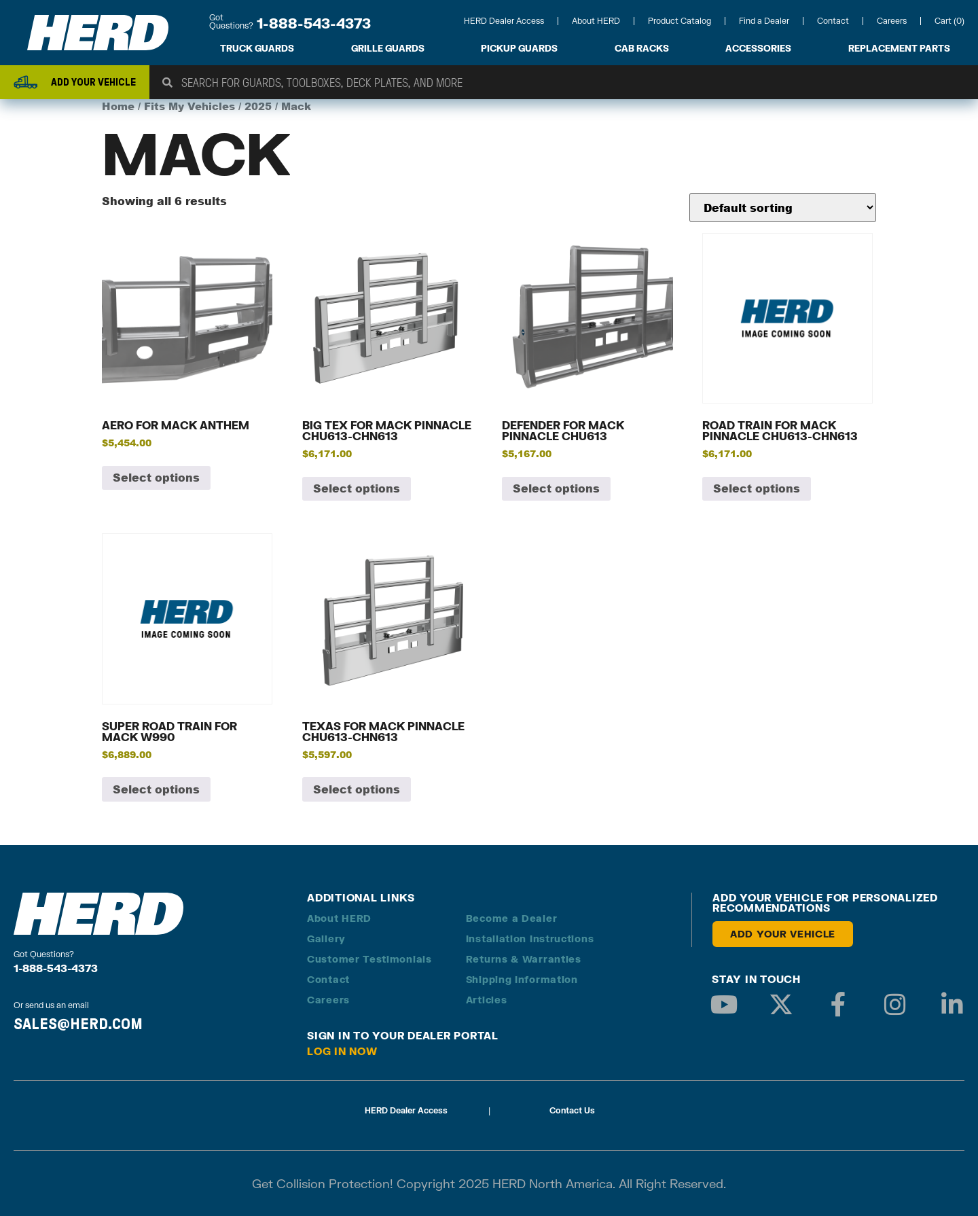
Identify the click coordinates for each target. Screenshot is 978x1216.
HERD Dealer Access (504, 21)
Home (118, 106)
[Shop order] (782, 207)
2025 (258, 106)
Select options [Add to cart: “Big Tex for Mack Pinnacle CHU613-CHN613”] (356, 488)
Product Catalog (679, 21)
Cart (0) (949, 21)
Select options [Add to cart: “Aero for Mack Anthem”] (156, 477)
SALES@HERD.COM (78, 1024)
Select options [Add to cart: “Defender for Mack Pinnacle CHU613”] (556, 488)
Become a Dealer (512, 918)
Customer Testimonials (369, 959)
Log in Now (342, 1051)
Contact (833, 21)
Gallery (326, 938)
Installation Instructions (530, 938)
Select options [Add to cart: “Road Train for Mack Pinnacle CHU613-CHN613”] (756, 488)
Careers (892, 21)
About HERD (596, 21)
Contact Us (572, 1110)
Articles (486, 999)
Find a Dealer (764, 21)
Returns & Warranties (523, 959)
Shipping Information (522, 979)
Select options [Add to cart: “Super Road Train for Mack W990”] (156, 789)
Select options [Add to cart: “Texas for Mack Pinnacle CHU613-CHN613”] (356, 789)
